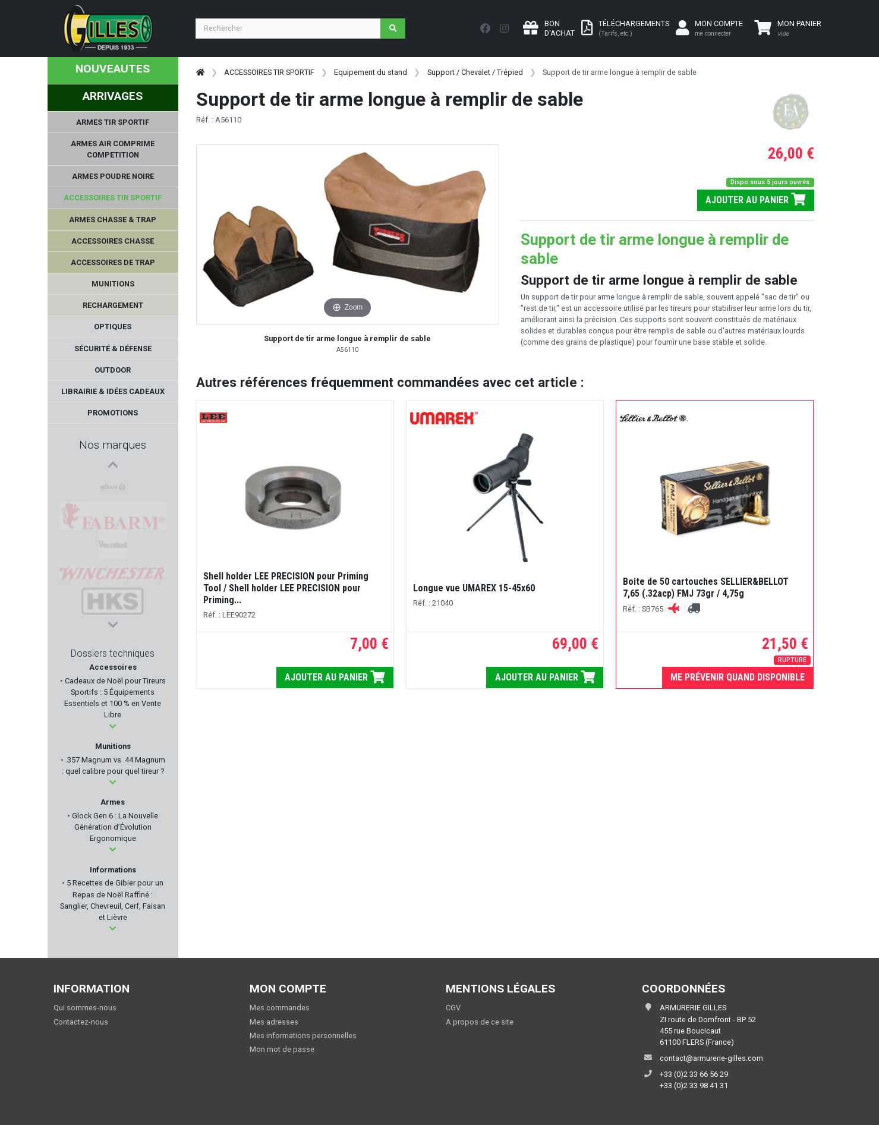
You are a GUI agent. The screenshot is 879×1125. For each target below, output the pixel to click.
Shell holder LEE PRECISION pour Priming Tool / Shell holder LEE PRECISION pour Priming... (285, 588)
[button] (112, 726)
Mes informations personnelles (303, 1035)
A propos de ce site (479, 1021)
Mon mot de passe (282, 1049)
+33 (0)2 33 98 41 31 (694, 1085)
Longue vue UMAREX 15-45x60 (474, 588)
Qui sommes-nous (84, 1007)
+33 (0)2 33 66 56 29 (694, 1074)
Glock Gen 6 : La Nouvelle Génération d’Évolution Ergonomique (114, 827)
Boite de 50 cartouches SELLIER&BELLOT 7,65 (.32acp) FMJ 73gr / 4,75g (706, 587)
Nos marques (112, 445)
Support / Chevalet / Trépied (475, 72)
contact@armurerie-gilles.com (711, 1058)
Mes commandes (280, 1007)
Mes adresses (274, 1021)
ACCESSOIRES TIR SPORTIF (269, 72)
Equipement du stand (370, 72)
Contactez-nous (80, 1021)
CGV (453, 1007)
